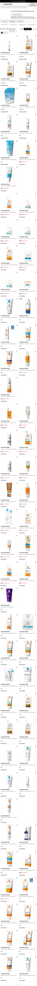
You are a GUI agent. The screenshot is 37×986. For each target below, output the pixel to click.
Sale (5, 21)
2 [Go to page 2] (19, 984)
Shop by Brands (22, 1)
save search (28, 29)
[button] (28, 4)
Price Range (12, 21)
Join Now (32, 4)
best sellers (12, 30)
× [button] (8, 24)
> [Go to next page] (21, 984)
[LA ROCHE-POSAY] (5, 13)
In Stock (20, 21)
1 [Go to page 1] (17, 984)
